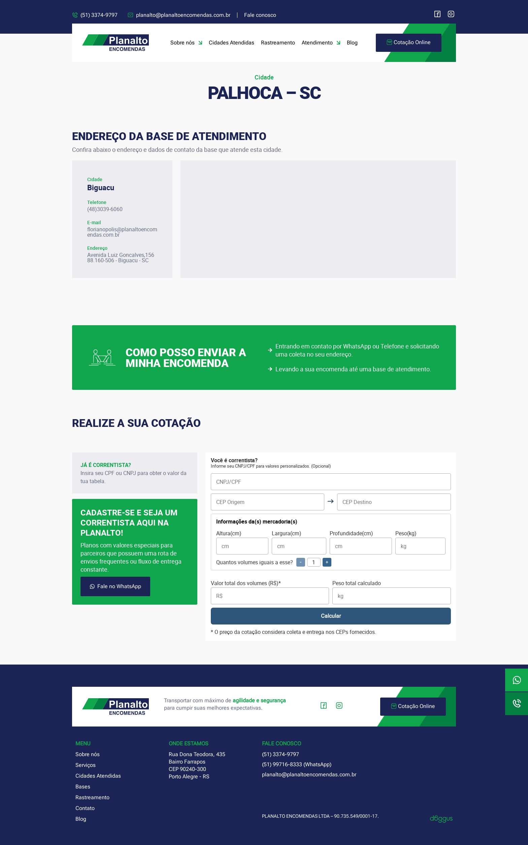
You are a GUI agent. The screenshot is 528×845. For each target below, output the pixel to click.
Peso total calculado (391, 592)
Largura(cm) (299, 542)
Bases (82, 786)
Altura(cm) (242, 542)
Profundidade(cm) (361, 542)
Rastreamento (278, 42)
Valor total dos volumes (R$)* (270, 592)
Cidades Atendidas (231, 42)
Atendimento (321, 42)
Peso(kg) (420, 542)
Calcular (331, 616)
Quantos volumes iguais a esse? (273, 562)
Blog (352, 42)
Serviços (85, 765)
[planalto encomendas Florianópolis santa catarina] (318, 219)
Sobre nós (186, 42)
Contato (85, 808)
